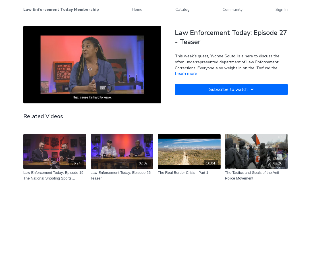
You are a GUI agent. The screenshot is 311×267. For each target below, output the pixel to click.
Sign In (281, 9)
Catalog (182, 9)
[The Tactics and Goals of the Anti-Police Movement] (256, 175)
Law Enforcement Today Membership (61, 9)
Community (232, 9)
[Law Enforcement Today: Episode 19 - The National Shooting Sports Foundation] (54, 175)
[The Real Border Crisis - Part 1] (189, 173)
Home (137, 9)
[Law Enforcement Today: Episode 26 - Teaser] (122, 175)
